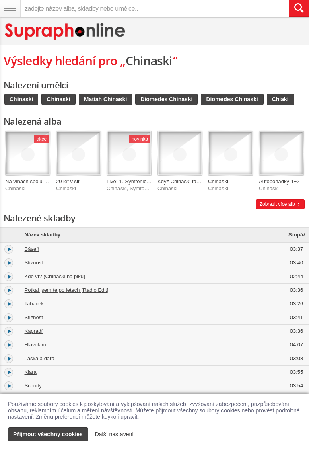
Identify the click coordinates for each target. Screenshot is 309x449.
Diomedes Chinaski (166, 99)
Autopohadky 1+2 (279, 181)
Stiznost (34, 263)
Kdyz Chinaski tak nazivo (186, 181)
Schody (33, 386)
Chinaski (21, 99)
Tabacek (34, 304)
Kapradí (34, 331)
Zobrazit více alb (280, 204)
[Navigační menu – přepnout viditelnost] (10, 8)
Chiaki (280, 99)
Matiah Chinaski (105, 99)
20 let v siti (68, 181)
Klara (31, 372)
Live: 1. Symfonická (129, 181)
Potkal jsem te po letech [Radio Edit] (67, 290)
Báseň (32, 249)
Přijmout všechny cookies (48, 434)
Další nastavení (114, 434)
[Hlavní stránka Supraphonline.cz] (65, 31)
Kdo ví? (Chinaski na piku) (56, 276)
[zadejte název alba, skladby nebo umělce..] (154, 8)
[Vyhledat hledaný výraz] (299, 8)
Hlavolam (35, 345)
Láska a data (39, 358)
